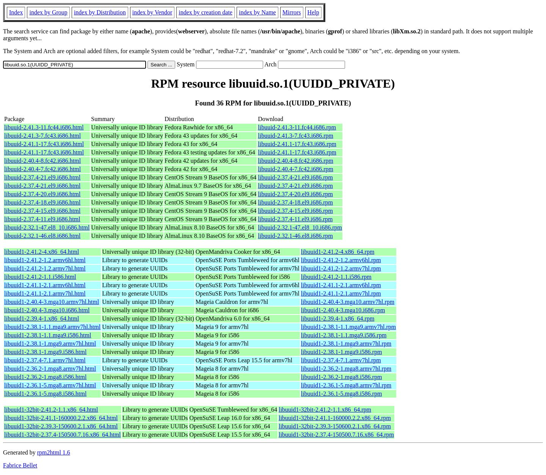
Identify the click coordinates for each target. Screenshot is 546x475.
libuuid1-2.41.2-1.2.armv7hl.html (45, 268)
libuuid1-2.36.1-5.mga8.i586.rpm (341, 393)
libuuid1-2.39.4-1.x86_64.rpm (338, 318)
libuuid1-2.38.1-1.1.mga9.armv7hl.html (52, 327)
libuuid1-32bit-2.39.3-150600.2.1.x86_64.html (61, 426)
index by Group (48, 12)
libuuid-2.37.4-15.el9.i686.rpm (295, 211)
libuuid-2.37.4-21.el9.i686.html (42, 177)
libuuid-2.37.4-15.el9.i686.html (42, 211)
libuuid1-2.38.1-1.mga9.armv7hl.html (50, 343)
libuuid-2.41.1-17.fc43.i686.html (44, 144)
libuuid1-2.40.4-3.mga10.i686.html (46, 310)
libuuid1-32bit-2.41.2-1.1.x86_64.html (51, 409)
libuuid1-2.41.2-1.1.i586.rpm (336, 277)
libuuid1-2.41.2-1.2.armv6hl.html (45, 260)
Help (313, 12)
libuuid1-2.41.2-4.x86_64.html (41, 252)
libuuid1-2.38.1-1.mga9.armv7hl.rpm (346, 343)
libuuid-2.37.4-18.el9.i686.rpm (295, 202)
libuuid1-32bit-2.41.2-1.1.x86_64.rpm (325, 409)
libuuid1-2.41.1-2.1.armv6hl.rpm (341, 285)
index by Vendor (152, 12)
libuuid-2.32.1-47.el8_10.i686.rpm (300, 227)
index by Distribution (100, 12)
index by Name (257, 12)
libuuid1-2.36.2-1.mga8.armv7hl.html (50, 368)
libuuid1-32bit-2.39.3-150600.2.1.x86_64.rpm (335, 426)
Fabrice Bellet (20, 465)
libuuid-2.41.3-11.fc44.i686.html (44, 127)
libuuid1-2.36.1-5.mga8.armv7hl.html (50, 385)
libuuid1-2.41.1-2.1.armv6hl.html (45, 285)
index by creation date (205, 12)
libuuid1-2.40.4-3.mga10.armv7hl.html (51, 302)
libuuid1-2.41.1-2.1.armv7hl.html (45, 293)
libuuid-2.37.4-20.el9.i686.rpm (295, 194)
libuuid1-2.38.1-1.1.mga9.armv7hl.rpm (348, 327)
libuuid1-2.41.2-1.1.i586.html (40, 277)
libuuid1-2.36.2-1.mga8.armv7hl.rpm (346, 368)
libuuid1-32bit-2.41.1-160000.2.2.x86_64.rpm (335, 418)
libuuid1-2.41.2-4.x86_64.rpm (338, 252)
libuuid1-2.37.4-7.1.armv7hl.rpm (341, 360)
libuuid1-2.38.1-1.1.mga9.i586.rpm (344, 335)
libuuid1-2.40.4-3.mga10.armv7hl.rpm (348, 302)
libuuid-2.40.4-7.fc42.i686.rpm (295, 169)
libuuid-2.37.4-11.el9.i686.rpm (295, 219)
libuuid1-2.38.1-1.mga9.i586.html (45, 352)
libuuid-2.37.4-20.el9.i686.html (42, 194)
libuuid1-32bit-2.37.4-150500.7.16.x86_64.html (62, 434)
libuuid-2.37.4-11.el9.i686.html (42, 219)
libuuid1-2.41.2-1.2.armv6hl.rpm (341, 260)
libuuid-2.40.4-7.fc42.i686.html (42, 169)
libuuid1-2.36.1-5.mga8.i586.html (45, 393)
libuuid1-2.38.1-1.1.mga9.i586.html (47, 335)
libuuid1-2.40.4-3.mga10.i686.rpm (343, 310)
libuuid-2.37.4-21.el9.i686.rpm (295, 177)
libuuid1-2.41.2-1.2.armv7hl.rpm (341, 268)
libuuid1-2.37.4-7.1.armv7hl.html (45, 360)
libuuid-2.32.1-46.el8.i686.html (42, 236)
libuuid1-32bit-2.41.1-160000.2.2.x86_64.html (61, 418)
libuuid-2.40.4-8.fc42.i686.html (42, 160)
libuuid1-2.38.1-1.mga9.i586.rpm (341, 352)
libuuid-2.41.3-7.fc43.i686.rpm (295, 135)
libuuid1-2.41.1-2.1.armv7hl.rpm (341, 293)
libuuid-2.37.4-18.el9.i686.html (42, 202)
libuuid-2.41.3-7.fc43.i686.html (42, 135)
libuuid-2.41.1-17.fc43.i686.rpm (297, 144)
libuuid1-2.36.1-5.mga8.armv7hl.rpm (346, 385)
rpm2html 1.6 (53, 452)
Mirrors (291, 12)
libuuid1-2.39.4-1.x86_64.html (41, 318)
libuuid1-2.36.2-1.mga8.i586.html (45, 377)
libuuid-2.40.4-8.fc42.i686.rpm (295, 160)
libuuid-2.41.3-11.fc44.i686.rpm (297, 127)
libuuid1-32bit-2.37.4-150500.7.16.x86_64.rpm (336, 434)
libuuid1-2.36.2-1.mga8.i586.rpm (341, 377)
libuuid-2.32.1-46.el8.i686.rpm (295, 236)
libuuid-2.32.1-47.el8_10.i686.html (46, 227)
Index (16, 12)
